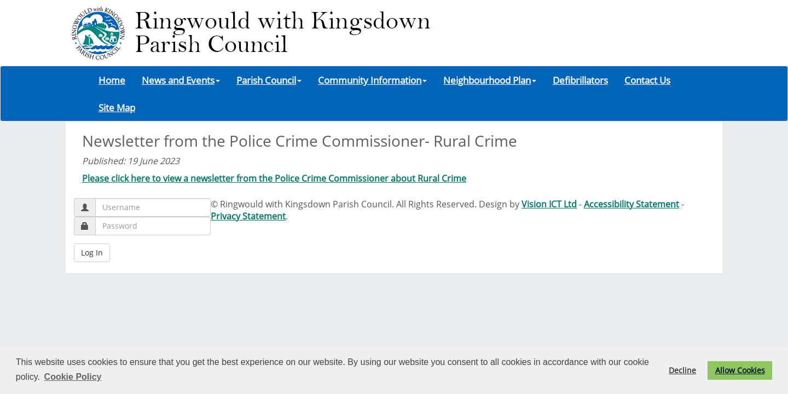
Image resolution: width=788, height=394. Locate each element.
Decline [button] (682, 370)
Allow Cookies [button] (740, 370)
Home (112, 79)
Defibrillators (580, 79)
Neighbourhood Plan (489, 79)
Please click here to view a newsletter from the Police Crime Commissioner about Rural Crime (274, 178)
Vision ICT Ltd (549, 204)
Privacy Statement (248, 216)
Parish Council (269, 79)
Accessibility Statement (631, 204)
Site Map (117, 107)
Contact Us (647, 79)
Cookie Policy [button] (73, 376)
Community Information (372, 79)
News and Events (181, 79)
